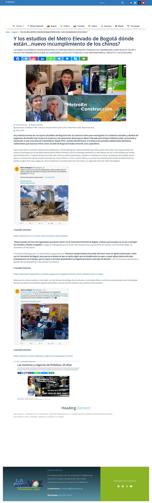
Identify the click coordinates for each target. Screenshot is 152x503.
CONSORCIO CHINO (31, 163)
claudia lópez (20, 163)
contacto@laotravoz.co (73, 486)
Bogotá (14, 67)
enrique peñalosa (51, 163)
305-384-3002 (66, 493)
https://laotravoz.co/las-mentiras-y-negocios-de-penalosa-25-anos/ (43, 391)
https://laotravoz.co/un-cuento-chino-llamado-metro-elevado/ (41, 271)
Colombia (39, 160)
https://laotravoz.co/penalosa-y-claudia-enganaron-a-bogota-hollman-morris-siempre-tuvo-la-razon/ (58, 309)
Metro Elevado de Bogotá (86, 163)
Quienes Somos (56, 467)
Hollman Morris (72, 163)
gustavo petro (62, 163)
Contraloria (41, 163)
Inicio (8, 67)
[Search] (122, 2)
